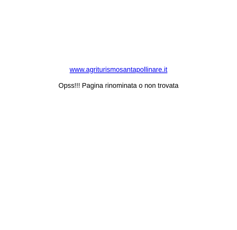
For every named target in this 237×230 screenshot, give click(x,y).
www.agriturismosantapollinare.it (118, 69)
